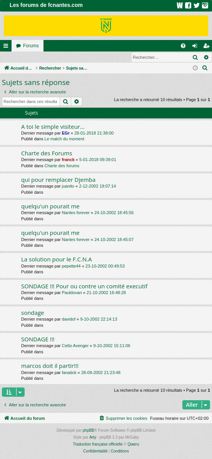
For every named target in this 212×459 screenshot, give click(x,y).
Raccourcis (7, 47)
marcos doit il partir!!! (49, 366)
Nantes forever (76, 213)
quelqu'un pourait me (50, 206)
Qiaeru (133, 444)
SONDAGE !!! (38, 339)
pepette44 (71, 266)
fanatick (69, 373)
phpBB (88, 431)
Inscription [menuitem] (208, 47)
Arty (92, 438)
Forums (31, 45)
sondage (32, 313)
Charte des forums (62, 166)
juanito (68, 186)
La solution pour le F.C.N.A (56, 259)
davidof (68, 319)
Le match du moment (64, 139)
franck (68, 160)
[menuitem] (183, 46)
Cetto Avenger (75, 346)
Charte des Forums (46, 153)
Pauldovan (72, 293)
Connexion (18, 57)
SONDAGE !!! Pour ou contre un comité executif (84, 286)
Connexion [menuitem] (196, 47)
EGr (66, 133)
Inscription (50, 57)
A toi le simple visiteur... (53, 127)
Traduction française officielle (98, 444)
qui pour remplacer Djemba (58, 180)
